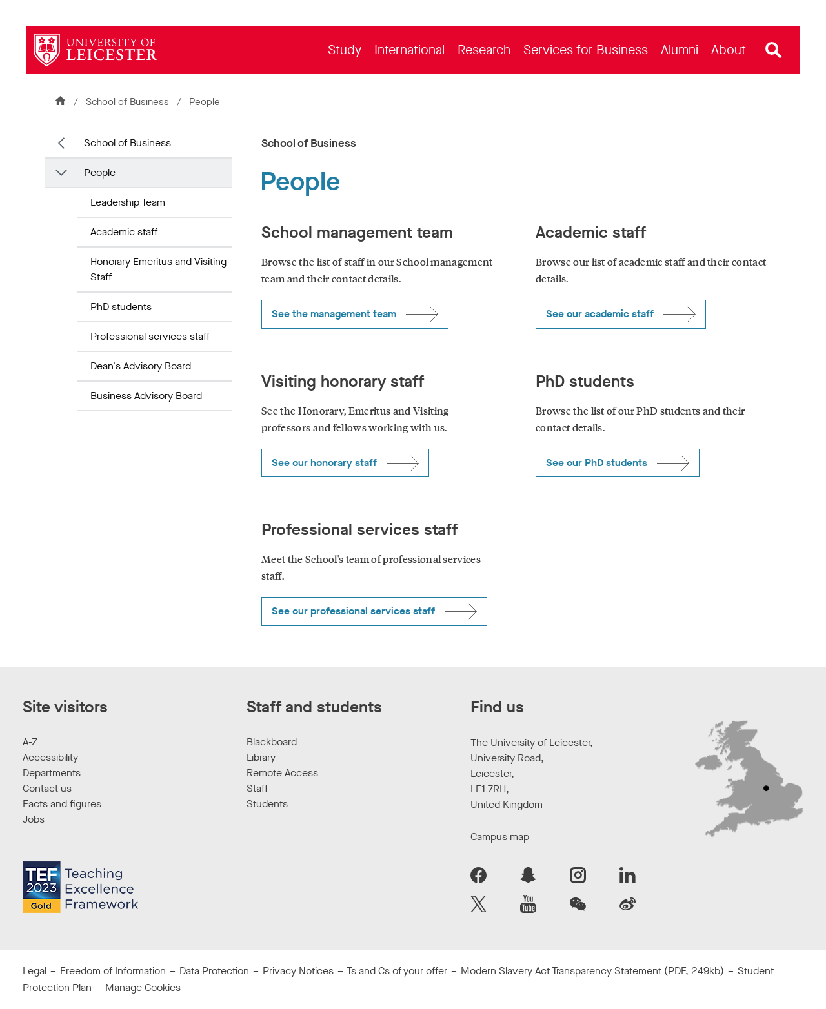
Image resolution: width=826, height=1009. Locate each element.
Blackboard (272, 742)
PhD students (121, 306)
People (100, 172)
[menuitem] (344, 50)
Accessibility (50, 757)
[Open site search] (773, 50)
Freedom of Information (113, 970)
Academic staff (123, 232)
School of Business (127, 101)
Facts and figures (62, 803)
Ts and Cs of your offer (397, 970)
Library (261, 757)
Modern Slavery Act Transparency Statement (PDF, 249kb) (592, 970)
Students (267, 803)
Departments (52, 772)
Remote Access (282, 772)
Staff (257, 788)
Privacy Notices (298, 970)
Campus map (499, 836)
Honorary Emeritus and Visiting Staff (158, 269)
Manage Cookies (143, 987)
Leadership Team (127, 202)
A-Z (30, 742)
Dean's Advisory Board (140, 366)
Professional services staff (150, 336)
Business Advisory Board (146, 395)
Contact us (47, 788)
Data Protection (214, 970)
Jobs (34, 819)
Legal (34, 970)
